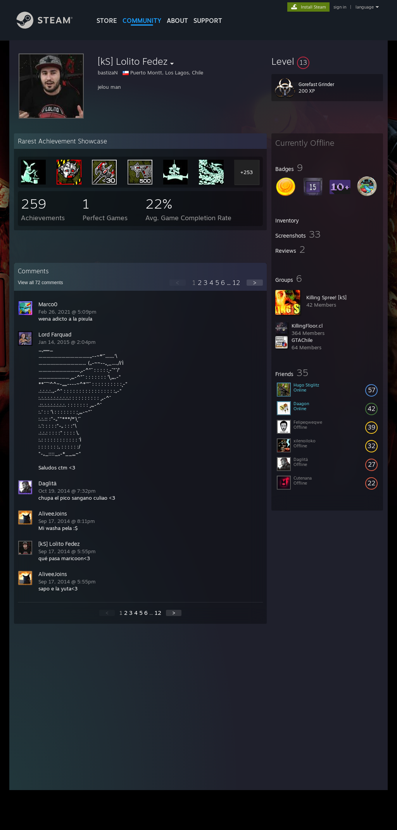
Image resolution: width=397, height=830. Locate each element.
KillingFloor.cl (307, 326)
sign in (339, 7)
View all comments (40, 282)
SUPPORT (207, 20)
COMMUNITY (142, 20)
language (365, 7)
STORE (107, 20)
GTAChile (302, 340)
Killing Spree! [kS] (326, 297)
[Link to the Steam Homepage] (50, 26)
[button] (327, 61)
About (177, 20)
